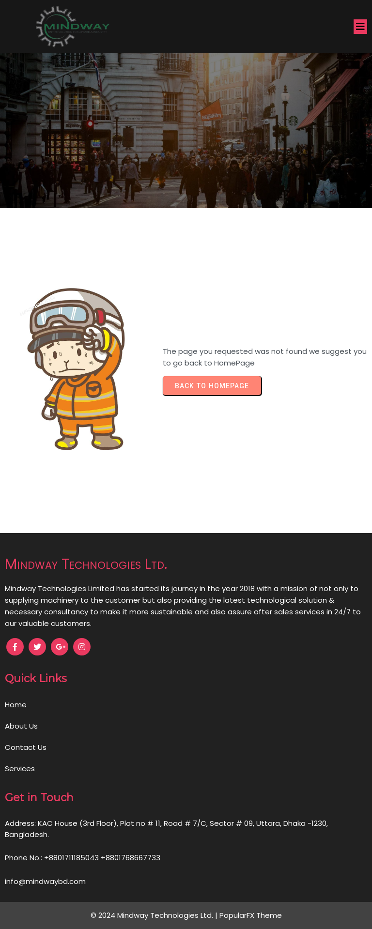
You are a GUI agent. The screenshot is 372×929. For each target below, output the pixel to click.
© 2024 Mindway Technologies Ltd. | (155, 915)
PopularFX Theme (250, 915)
